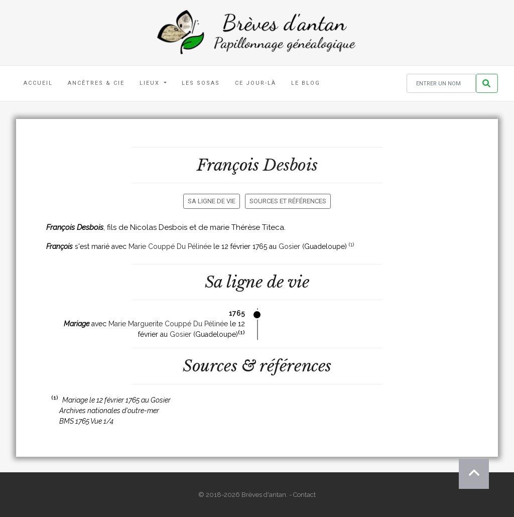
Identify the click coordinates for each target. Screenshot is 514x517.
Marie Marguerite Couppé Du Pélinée (168, 324)
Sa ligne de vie (211, 201)
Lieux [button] (151, 83)
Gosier (289, 246)
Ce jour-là (255, 83)
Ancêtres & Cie (96, 83)
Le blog (305, 83)
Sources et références (287, 201)
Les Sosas (201, 83)
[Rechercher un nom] (441, 83)
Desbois (290, 165)
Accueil (38, 83)
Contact (304, 494)
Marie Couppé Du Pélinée (169, 246)
